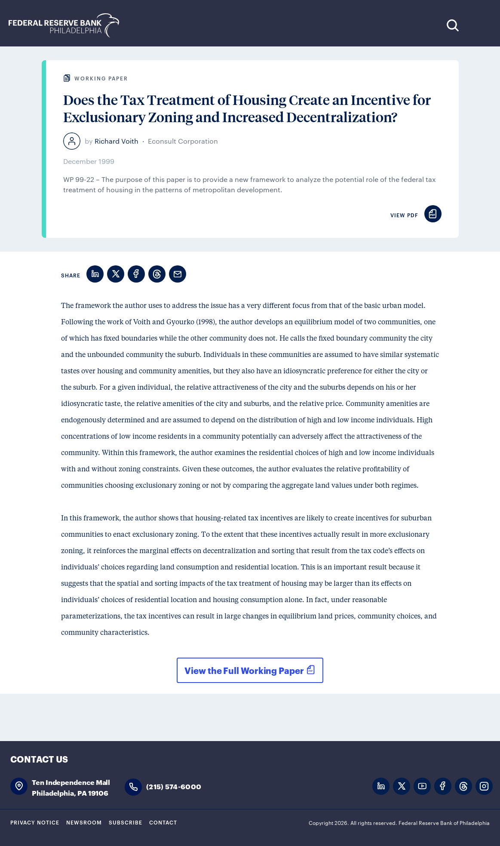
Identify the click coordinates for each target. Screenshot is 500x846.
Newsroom (84, 822)
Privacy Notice (34, 822)
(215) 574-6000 (173, 786)
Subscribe (125, 822)
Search (452, 25)
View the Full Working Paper (244, 670)
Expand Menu (479, 25)
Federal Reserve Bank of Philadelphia (68, 25)
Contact (163, 822)
